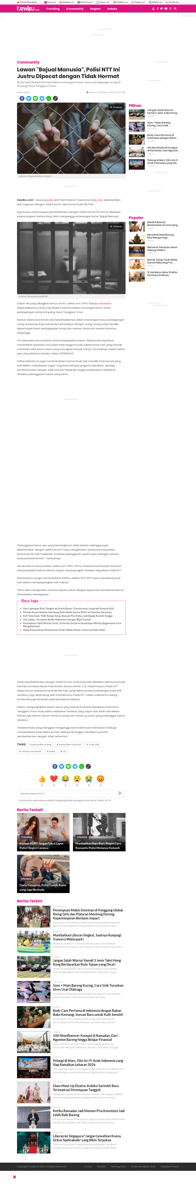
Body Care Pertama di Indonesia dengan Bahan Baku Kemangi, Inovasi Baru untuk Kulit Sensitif (88, 1012)
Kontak (88, 1166)
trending (26, 837)
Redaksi (101, 1166)
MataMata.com (68, 2)
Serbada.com (173, 2)
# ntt (63, 751)
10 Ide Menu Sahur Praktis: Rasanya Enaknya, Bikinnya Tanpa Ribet (162, 274)
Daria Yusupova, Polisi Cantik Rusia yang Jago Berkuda (43, 887)
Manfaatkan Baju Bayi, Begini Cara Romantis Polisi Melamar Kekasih (98, 845)
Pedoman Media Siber (143, 1166)
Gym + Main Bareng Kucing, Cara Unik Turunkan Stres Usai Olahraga (159, 124)
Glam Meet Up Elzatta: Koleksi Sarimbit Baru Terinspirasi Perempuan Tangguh (86, 1088)
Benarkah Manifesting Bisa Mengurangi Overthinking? (160, 236)
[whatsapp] (48, 98)
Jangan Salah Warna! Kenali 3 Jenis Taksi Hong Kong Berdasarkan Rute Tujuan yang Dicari (87, 962)
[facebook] (22, 98)
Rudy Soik (96, 200)
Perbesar (116, 107)
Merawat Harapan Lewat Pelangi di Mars (162, 249)
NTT (75, 200)
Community (74, 9)
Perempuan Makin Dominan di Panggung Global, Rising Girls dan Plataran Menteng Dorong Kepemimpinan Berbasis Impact (88, 914)
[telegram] (42, 98)
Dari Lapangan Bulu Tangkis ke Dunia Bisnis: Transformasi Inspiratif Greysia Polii (68, 608)
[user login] (153, 9)
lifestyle (82, 837)
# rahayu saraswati (30, 751)
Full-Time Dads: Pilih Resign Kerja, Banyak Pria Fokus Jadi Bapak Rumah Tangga (68, 615)
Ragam (95, 9)
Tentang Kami (118, 1166)
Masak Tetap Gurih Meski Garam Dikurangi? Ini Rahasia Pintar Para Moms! (162, 261)
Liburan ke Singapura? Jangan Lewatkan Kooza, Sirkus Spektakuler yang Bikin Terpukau (87, 1138)
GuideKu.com (139, 2)
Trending (53, 9)
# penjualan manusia (69, 744)
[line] (35, 98)
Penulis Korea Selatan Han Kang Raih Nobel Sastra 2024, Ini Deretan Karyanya (67, 612)
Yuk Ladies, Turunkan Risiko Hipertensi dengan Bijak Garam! (57, 619)
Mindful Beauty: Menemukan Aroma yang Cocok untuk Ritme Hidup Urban (162, 224)
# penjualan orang (40, 744)
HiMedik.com (157, 2)
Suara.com (51, 2)
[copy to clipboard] (55, 98)
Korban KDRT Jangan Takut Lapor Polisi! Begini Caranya (42, 845)
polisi (50, 200)
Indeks (112, 9)
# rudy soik (92, 744)
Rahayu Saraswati (100, 303)
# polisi (51, 751)
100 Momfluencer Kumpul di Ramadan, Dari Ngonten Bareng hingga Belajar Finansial (85, 1038)
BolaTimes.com (86, 2)
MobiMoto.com (122, 2)
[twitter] (28, 98)
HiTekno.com (104, 2)
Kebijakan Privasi (170, 1166)
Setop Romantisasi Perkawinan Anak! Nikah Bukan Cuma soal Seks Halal (64, 629)
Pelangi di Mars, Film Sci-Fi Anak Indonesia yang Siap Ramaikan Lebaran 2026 (88, 1063)
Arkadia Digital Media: (28, 2)
